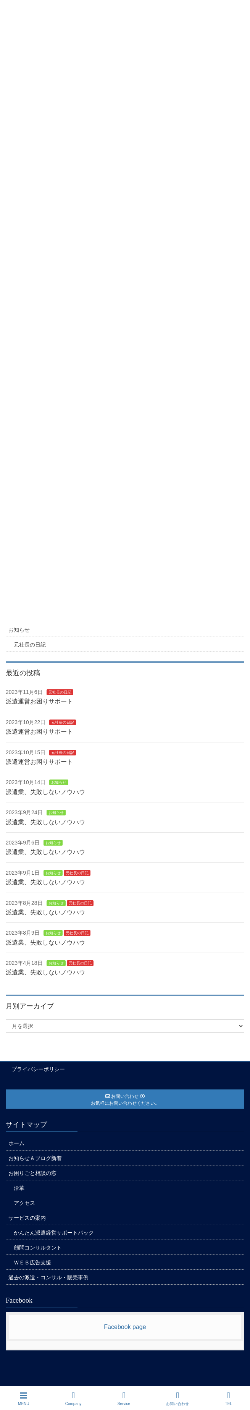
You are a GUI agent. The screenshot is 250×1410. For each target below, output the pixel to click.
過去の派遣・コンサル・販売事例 (48, 1277)
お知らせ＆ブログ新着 (35, 1158)
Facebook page (125, 1327)
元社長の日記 (30, 645)
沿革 (19, 1188)
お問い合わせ (177, 1398)
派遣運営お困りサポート (39, 701)
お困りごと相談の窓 (32, 1173)
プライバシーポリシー (38, 1069)
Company (73, 1398)
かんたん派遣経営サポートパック (54, 1233)
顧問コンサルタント (38, 1248)
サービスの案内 (27, 1218)
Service (124, 1398)
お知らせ (19, 630)
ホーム (16, 1143)
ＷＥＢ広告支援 (32, 1262)
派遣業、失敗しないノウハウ (45, 792)
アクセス (24, 1203)
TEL (228, 1398)
